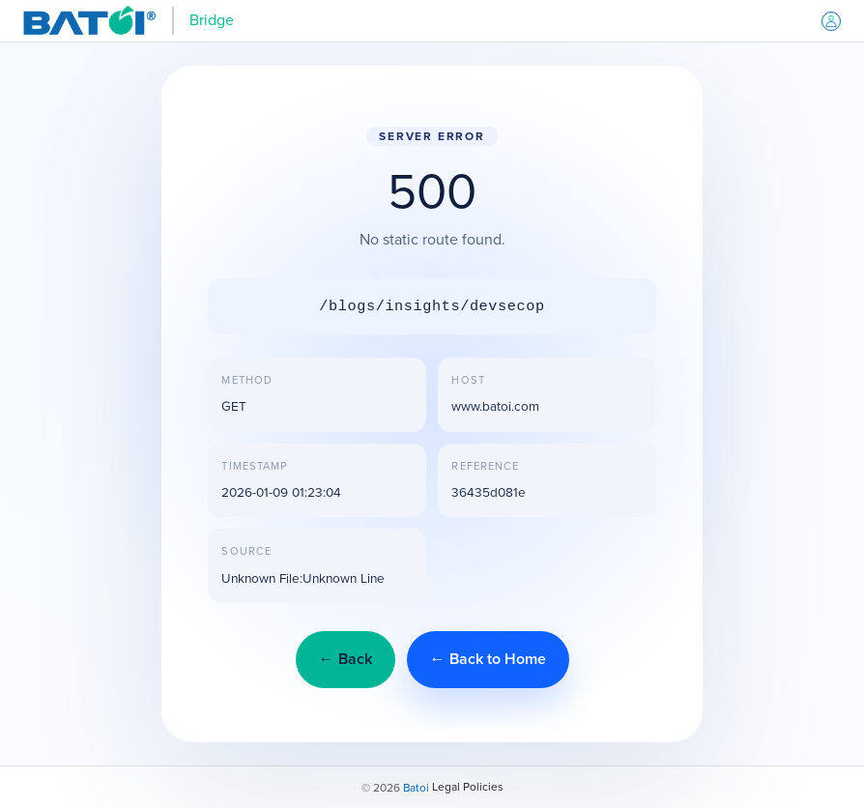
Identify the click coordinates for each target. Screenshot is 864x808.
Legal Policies (468, 786)
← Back (345, 659)
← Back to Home (488, 659)
